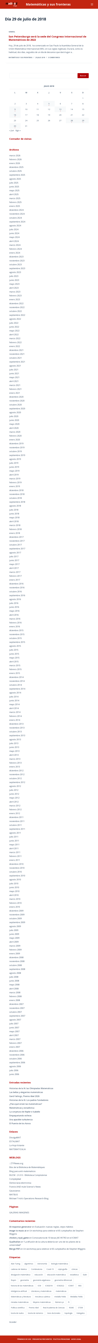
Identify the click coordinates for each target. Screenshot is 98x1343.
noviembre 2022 (16, 307)
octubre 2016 (15, 591)
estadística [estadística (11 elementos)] (74, 1274)
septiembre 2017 (17, 548)
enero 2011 (14, 860)
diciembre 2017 (16, 537)
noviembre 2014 (16, 681)
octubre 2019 (15, 451)
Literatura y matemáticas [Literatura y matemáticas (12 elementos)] (41, 1291)
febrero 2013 (15, 762)
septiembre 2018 (17, 502)
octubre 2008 (15, 965)
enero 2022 (14, 346)
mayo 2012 (14, 797)
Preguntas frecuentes (42, 1339)
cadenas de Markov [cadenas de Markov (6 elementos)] (19, 1269)
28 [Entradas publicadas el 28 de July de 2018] (72, 120)
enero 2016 (14, 626)
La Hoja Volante (16, 1145)
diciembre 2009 (16, 910)
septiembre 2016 (17, 595)
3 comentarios (54, 58)
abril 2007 (14, 1035)
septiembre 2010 (17, 875)
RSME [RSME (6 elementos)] (71, 1307)
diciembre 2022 (16, 303)
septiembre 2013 (17, 735)
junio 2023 (14, 280)
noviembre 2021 (16, 354)
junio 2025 (14, 186)
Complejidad (15, 1179)
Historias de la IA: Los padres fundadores (28, 1100)
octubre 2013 (15, 731)
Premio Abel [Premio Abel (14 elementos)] (34, 1307)
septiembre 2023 (17, 268)
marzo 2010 (14, 899)
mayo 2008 (14, 984)
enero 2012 (14, 813)
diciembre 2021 (16, 350)
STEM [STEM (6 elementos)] (80, 1307)
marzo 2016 (14, 618)
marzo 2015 (14, 665)
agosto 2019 (15, 459)
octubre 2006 (15, 1058)
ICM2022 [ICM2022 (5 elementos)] (60, 1285)
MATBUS (13, 1194)
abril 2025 (14, 194)
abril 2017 (14, 568)
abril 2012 (14, 801)
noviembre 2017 (16, 540)
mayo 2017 (14, 564)
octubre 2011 (15, 825)
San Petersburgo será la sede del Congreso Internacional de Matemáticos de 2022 (47, 38)
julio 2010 (13, 883)
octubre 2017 (15, 544)
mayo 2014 (14, 704)
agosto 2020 (15, 412)
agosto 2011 (15, 832)
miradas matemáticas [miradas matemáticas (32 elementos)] (20, 1302)
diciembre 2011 (16, 817)
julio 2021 (13, 369)
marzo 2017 (14, 572)
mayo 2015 (14, 657)
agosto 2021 (15, 365)
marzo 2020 (14, 432)
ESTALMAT (14, 1141)
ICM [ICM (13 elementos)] (39, 1285)
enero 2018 (14, 533)
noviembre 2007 (16, 1008)
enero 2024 (14, 252)
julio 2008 (13, 977)
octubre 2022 (15, 311)
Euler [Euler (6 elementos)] (85, 1274)
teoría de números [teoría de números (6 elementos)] (35, 1313)
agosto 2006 (15, 1066)
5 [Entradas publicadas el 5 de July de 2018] (49, 103)
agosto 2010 (15, 879)
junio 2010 (14, 887)
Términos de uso (24, 1339)
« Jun (11, 130)
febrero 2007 (15, 1043)
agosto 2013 (15, 739)
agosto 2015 (15, 646)
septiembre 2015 (17, 642)
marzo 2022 (14, 338)
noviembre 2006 (16, 1054)
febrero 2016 (15, 622)
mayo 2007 (14, 1031)
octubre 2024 (15, 217)
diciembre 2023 (16, 256)
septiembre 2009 (17, 922)
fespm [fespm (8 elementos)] (13, 1280)
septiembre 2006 (17, 1062)
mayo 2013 (14, 751)
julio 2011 (13, 836)
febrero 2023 (15, 295)
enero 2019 (14, 486)
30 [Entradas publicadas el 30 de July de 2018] (15, 126)
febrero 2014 (15, 716)
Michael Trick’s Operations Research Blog (28, 1198)
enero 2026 (14, 163)
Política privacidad (61, 1339)
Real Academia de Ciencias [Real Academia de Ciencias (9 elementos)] (54, 1307)
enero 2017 (14, 579)
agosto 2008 (15, 973)
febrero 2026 (15, 159)
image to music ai (17, 1230)
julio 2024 (13, 229)
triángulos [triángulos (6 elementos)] (81, 1313)
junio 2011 (14, 840)
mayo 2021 (14, 377)
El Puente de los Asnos (20, 1123)
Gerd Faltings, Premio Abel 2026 (24, 1096)
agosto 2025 (15, 179)
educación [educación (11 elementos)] (39, 1274)
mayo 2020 (14, 424)
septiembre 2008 (17, 969)
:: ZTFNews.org (16, 1163)
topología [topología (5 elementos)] (68, 1313)
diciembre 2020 (16, 396)
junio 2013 (14, 747)
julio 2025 (13, 182)
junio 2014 (14, 700)
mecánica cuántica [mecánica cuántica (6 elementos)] (42, 1296)
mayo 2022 (14, 330)
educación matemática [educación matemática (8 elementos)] (56, 1274)
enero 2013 (14, 766)
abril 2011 (14, 848)
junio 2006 (14, 1074)
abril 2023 (14, 287)
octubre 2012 (15, 778)
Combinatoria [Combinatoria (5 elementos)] (36, 1269)
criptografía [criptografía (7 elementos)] (62, 1269)
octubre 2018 (15, 498)
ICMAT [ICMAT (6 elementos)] (71, 1285)
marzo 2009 (14, 945)
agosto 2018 (15, 505)
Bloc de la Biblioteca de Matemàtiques (27, 1167)
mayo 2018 (14, 517)
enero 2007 (14, 1047)
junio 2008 (14, 980)
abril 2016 (14, 615)
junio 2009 (14, 934)
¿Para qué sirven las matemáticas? (25, 1104)
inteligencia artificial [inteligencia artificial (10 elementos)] (19, 1291)
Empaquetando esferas (20, 1115)
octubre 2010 (15, 871)
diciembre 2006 (16, 1051)
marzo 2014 (14, 712)
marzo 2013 (14, 759)
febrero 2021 (15, 389)
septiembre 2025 (17, 175)
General (12, 32)
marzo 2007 (14, 1039)
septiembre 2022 (17, 315)
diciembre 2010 (16, 864)
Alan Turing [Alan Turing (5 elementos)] (15, 1263)
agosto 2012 (15, 786)
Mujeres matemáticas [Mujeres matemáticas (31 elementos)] (42, 1302)
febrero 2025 (15, 202)
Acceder (13, 1322)
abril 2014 (14, 708)
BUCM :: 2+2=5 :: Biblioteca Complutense (28, 1175)
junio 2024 (14, 233)
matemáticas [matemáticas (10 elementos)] (61, 1291)
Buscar (83, 75)
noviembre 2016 (16, 587)
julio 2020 (13, 416)
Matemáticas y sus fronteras (48, 4)
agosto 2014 (15, 692)
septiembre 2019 (17, 455)
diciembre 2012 (16, 770)
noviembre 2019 (16, 447)
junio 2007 (14, 1027)
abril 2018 (14, 521)
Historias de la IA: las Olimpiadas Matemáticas (31, 1088)
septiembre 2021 (17, 361)
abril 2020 (14, 428)
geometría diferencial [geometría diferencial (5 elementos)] (63, 1280)
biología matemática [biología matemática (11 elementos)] (59, 1263)
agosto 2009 (15, 926)
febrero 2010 (15, 903)
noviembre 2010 (16, 868)
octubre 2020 (15, 404)
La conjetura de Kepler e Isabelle (24, 1111)
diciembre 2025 (16, 167)
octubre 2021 (15, 358)
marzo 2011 (14, 852)
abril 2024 (14, 241)
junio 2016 (14, 607)
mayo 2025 (14, 190)
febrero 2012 (15, 809)
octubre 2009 (15, 918)
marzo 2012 (14, 805)
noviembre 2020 (16, 400)
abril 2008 (14, 988)
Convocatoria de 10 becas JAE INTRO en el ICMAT (55, 1237)
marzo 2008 (14, 992)
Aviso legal (76, 1339)
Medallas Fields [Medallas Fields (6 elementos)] (76, 1296)
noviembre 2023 (16, 260)
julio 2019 (13, 463)
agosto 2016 (15, 599)
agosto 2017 (15, 552)
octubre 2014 (15, 685)
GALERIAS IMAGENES (19, 1212)
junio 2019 (14, 467)
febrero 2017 (15, 576)
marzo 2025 (14, 198)
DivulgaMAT (15, 1137)
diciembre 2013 (16, 723)
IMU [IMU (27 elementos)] (80, 1285)
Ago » (18, 130)
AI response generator (20, 1226)
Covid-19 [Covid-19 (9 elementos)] (50, 1269)
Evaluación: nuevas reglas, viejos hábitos (54, 1226)
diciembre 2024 (16, 210)
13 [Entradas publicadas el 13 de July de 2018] (60, 109)
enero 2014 (14, 720)
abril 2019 (14, 474)
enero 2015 (14, 673)
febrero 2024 (15, 249)
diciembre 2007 (16, 1004)
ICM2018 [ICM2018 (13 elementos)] (49, 1285)
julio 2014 (13, 696)
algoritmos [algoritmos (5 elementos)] (28, 1263)
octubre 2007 (15, 1012)
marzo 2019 (14, 478)
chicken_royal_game (19, 1237)
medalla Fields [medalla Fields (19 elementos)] (60, 1296)
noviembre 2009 (16, 914)
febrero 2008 (15, 996)
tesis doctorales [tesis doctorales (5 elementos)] (53, 1313)
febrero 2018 (15, 529)
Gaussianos (14, 1190)
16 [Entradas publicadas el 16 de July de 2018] (15, 115)
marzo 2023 (14, 291)
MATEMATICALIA (17, 1149)
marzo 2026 (14, 155)
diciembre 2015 (16, 630)
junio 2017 (14, 560)
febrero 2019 (15, 482)
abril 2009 (14, 941)
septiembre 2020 (17, 408)
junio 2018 (14, 513)
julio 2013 (13, 743)
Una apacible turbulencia (21, 1119)
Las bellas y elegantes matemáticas (26, 1092)
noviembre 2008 (16, 961)
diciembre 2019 (16, 443)
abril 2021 (14, 381)
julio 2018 (13, 509)
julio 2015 (13, 649)
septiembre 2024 (17, 221)
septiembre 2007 (17, 1015)
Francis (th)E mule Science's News (25, 1186)
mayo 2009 (14, 938)
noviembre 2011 (16, 821)
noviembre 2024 (16, 213)
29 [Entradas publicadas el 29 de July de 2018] (83, 120)
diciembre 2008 (16, 957)
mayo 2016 (14, 611)
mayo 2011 (14, 844)
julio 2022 (13, 323)
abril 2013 (14, 755)
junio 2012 (14, 794)
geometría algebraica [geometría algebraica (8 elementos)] (41, 1280)
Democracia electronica (20, 1182)
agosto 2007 (15, 1019)
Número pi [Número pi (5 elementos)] (59, 1302)
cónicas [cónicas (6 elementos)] (74, 1269)
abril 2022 (14, 334)
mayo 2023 (14, 284)
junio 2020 (14, 420)
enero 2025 (14, 206)
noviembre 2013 (16, 727)
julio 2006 (13, 1070)
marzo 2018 (14, 525)
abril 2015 (14, 661)
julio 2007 (13, 1023)
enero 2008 (14, 1000)
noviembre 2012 (16, 774)
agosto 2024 (15, 225)
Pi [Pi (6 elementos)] (68, 1302)
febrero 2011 (15, 856)
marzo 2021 (14, 385)
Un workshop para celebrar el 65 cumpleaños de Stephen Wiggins (54, 1249)
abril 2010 (14, 895)
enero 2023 (14, 299)
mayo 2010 (14, 891)
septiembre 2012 (17, 782)
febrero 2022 (15, 342)
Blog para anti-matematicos (22, 1171)
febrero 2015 (15, 669)
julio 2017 (13, 556)
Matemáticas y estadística (21, 1107)
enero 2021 (14, 393)
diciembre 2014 (16, 677)
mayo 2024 (14, 237)
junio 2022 (14, 326)
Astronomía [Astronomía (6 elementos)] (42, 1263)
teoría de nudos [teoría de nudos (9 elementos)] (17, 1313)
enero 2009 (14, 953)
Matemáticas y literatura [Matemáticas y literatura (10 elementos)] (21, 1296)
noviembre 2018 (16, 494)
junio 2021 (14, 373)
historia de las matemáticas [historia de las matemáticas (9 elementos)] (22, 1285)
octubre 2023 (15, 264)
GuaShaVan (14, 1241)
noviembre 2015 (16, 634)
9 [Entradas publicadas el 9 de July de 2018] (15, 109)
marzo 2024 (14, 245)
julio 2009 (13, 930)
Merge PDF (14, 1249)
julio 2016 (13, 603)
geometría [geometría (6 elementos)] (24, 1280)
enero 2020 (14, 439)
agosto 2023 (15, 272)
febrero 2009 (15, 949)
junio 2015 (14, 653)
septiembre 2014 (17, 688)
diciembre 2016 (16, 583)
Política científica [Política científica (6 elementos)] (17, 1307)
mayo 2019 (14, 470)
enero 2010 (14, 906)
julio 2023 (13, 276)
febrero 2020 (15, 435)
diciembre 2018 (16, 490)
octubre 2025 (15, 171)
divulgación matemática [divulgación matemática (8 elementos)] (20, 1274)
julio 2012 (13, 790)
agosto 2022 (15, 319)
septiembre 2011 (17, 829)
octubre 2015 (15, 638)
